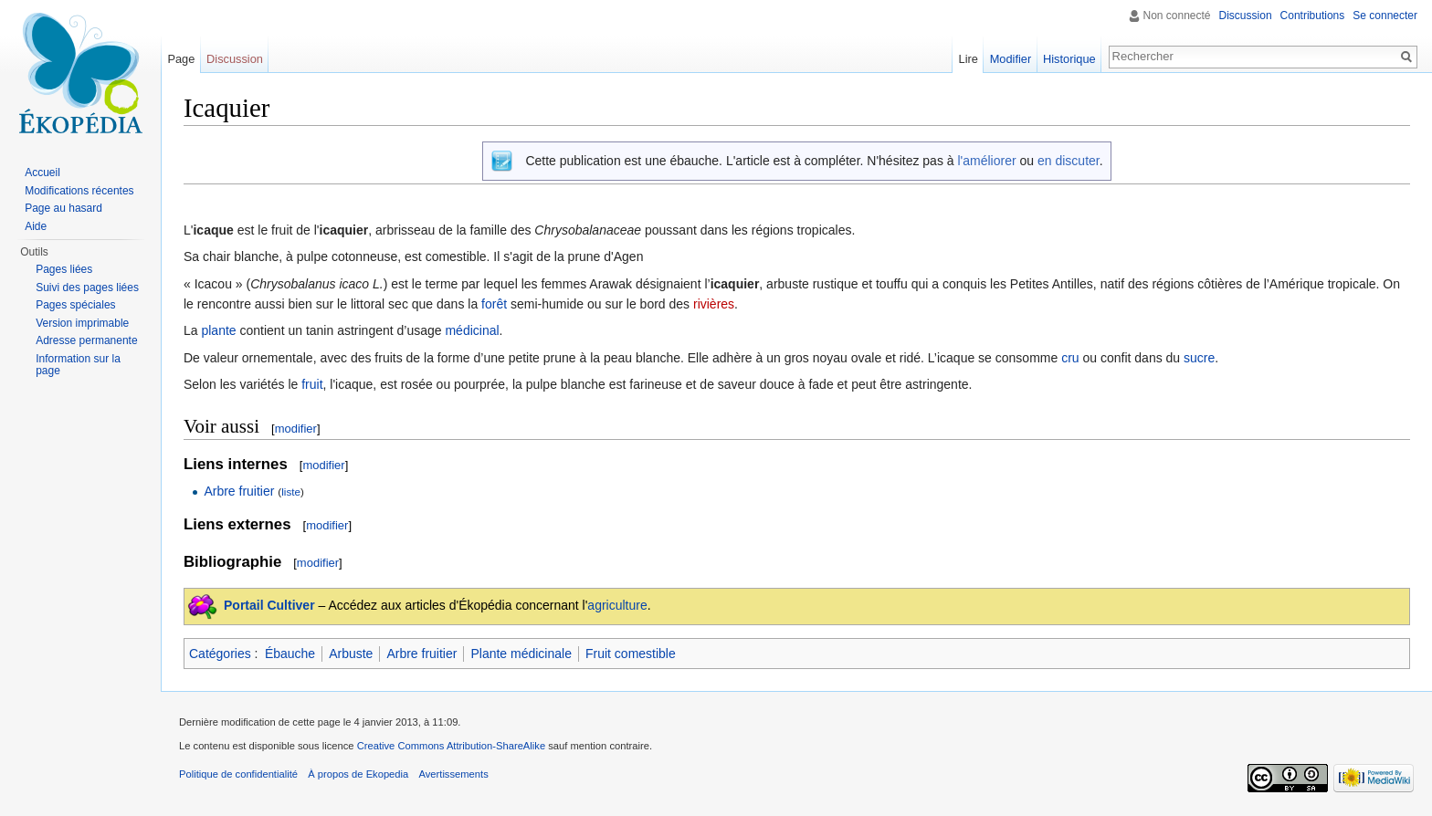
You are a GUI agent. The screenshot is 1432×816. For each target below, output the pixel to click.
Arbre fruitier (421, 653)
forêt (494, 304)
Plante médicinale (521, 653)
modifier (296, 428)
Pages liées (64, 269)
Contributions (1312, 15)
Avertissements (453, 774)
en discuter (1068, 160)
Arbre (219, 491)
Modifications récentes (79, 190)
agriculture (617, 605)
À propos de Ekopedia (358, 774)
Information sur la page (78, 365)
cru (1070, 357)
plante (218, 330)
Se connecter (1385, 15)
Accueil (42, 172)
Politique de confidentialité (238, 774)
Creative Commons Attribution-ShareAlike (451, 745)
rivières (713, 304)
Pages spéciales (75, 304)
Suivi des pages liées (87, 287)
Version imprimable (82, 323)
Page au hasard (63, 208)
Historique (1069, 59)
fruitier (257, 491)
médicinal (472, 330)
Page (181, 59)
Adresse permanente (86, 340)
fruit (311, 384)
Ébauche (290, 653)
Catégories (220, 653)
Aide (36, 226)
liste (290, 491)
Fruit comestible (630, 653)
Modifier (1011, 59)
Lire (968, 59)
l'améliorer (986, 160)
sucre (1199, 357)
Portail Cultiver (269, 605)
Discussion (1245, 15)
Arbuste (351, 653)
